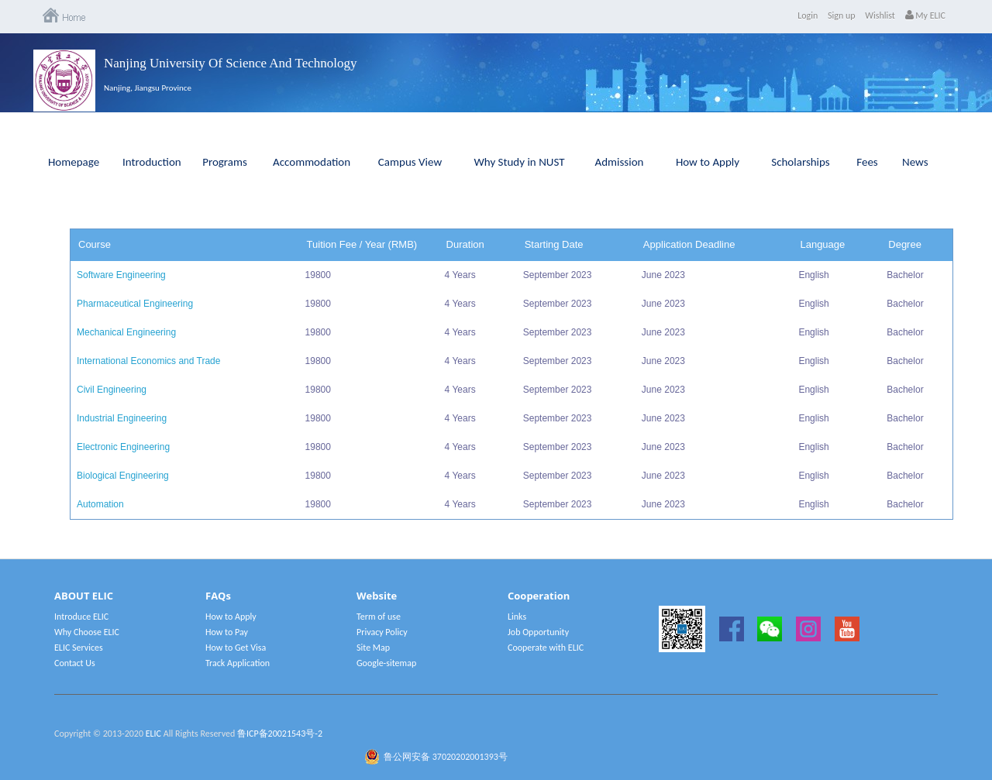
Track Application (237, 663)
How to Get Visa (235, 647)
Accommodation (311, 162)
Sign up (842, 15)
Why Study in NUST (519, 162)
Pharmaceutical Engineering (135, 303)
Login (807, 15)
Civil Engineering (111, 389)
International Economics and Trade (148, 361)
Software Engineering (121, 275)
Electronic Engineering (123, 447)
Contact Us (74, 663)
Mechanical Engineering (126, 332)
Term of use (378, 616)
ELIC (153, 733)
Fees (866, 162)
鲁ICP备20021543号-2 (279, 733)
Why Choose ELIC (86, 632)
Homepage (73, 162)
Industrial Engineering (122, 418)
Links (517, 616)
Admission (619, 162)
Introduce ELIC (81, 616)
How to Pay (226, 632)
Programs (224, 162)
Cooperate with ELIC (546, 647)
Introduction (151, 162)
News (915, 162)
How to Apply (707, 162)
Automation (100, 504)
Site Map (373, 647)
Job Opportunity (538, 632)
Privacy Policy (382, 632)
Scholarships (800, 162)
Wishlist (880, 15)
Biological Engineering (123, 475)
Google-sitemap (386, 663)
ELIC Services (78, 647)
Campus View (410, 162)
